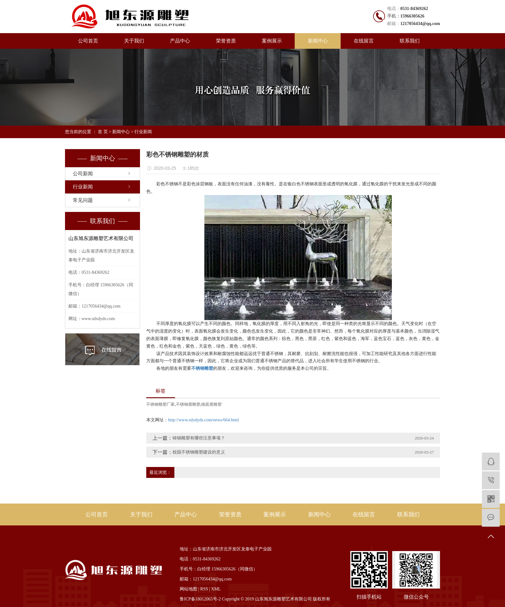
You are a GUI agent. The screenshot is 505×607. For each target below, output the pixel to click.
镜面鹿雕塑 (211, 404)
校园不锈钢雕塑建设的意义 (198, 452)
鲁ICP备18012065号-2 (200, 599)
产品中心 (180, 40)
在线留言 (364, 40)
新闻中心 (318, 40)
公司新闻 (83, 173)
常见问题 (83, 200)
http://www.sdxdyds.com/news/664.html (203, 420)
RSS (204, 589)
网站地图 (188, 589)
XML (216, 589)
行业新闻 (143, 131)
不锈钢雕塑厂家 (160, 404)
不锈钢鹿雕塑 (188, 404)
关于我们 (134, 40)
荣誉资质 (226, 40)
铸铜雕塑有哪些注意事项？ (198, 438)
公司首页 (88, 40)
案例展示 (272, 40)
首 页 (103, 131)
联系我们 (410, 40)
